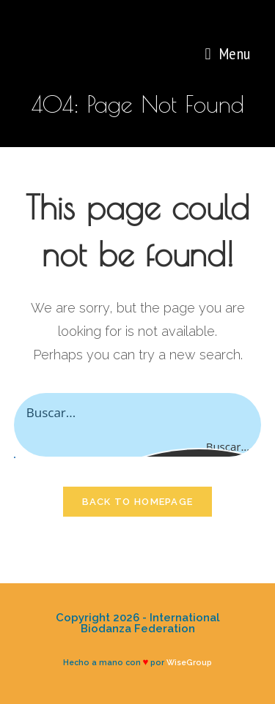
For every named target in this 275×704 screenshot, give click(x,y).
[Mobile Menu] (227, 53)
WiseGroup (189, 662)
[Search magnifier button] (246, 446)
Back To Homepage (138, 501)
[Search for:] (255, 53)
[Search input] (138, 412)
